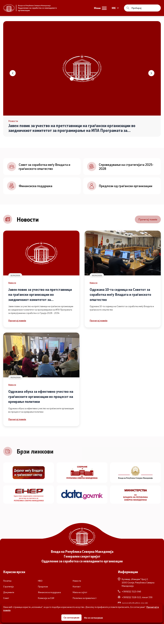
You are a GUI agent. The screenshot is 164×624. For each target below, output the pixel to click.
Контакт (77, 586)
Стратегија (8, 586)
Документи (8, 592)
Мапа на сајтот (80, 592)
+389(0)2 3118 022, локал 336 (135, 597)
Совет (6, 598)
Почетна (7, 580)
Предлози (43, 586)
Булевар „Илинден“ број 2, (139, 582)
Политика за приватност (84, 598)
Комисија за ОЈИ (46, 598)
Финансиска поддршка (49, 592)
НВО (40, 580)
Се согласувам (71, 617)
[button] (72, 79)
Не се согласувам (93, 617)
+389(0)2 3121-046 (129, 591)
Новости (12, 282)
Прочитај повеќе (147, 219)
